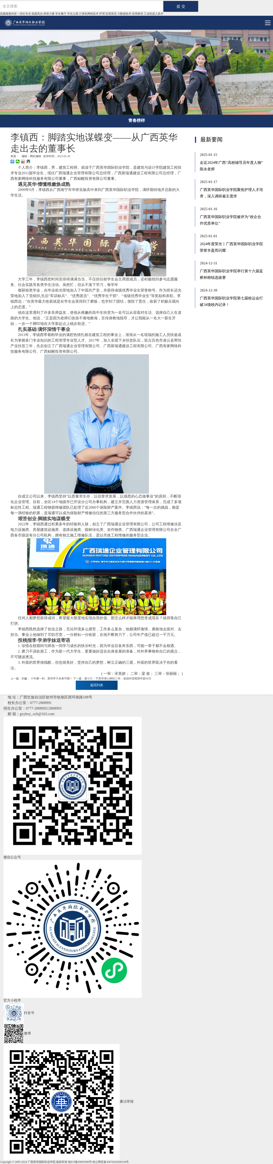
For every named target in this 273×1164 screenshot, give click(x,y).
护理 (102, 13)
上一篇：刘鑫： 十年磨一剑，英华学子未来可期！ (41, 678)
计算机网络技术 (89, 13)
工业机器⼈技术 (153, 13)
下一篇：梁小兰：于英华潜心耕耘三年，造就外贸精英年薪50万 (112, 678)
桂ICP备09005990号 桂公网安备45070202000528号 (98, 1162)
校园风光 (37, 13)
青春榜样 (136, 120)
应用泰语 (137, 13)
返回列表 (96, 685)
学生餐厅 (60, 13)
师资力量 (49, 13)
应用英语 (111, 13)
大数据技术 (124, 13)
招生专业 (25, 13)
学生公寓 (72, 13)
